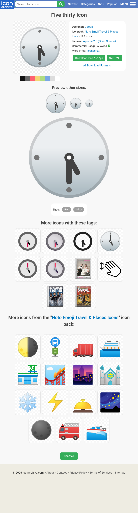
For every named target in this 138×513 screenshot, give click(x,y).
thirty (79, 209)
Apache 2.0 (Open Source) (99, 41)
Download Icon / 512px (89, 58)
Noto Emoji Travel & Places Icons (85, 317)
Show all (69, 456)
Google (89, 26)
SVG (101, 4)
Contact (62, 472)
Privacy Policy (78, 472)
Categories (88, 4)
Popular (112, 4)
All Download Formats (97, 65)
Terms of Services (101, 472)
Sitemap (120, 472)
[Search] (61, 4)
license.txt (93, 50)
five (66, 209)
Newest (72, 4)
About (50, 472)
